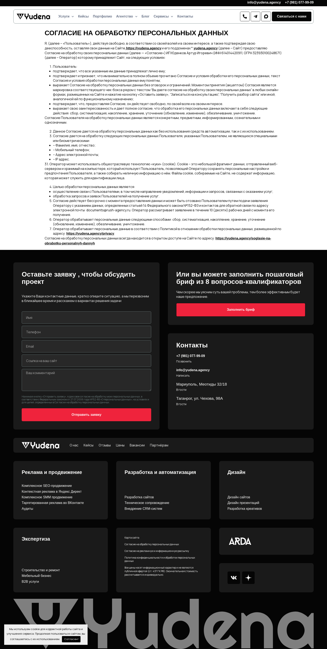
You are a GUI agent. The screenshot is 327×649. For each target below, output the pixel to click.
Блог (146, 16)
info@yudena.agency (264, 2)
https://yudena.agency (143, 48)
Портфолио (102, 16)
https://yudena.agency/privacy (90, 233)
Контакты (185, 16)
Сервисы (163, 16)
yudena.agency (206, 48)
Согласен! (71, 639)
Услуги (66, 16)
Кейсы (83, 16)
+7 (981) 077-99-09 (299, 2)
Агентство (126, 16)
